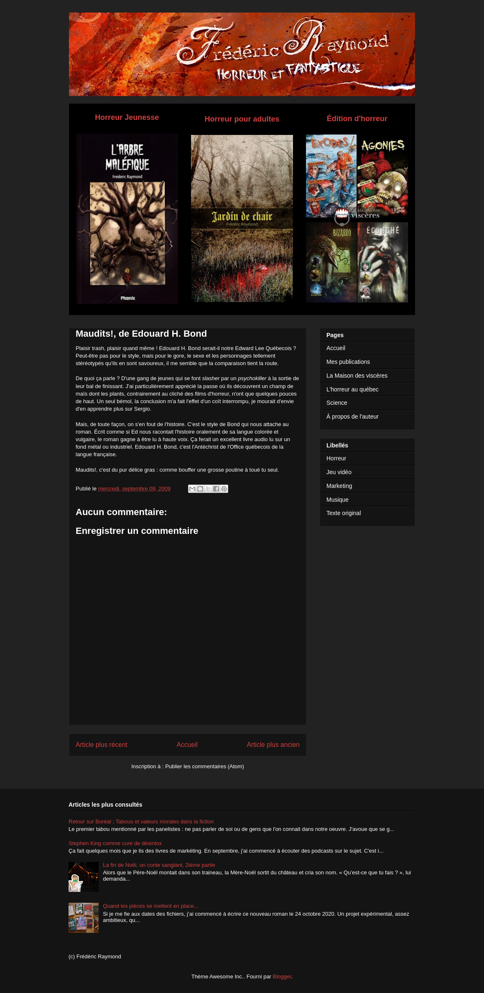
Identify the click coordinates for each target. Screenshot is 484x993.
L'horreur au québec (352, 389)
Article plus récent (101, 744)
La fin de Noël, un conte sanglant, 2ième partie (159, 865)
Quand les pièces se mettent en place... (150, 906)
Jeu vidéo (339, 472)
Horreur (336, 458)
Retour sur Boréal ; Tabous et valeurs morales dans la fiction (141, 821)
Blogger (282, 976)
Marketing (339, 486)
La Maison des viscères (356, 375)
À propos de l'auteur (352, 416)
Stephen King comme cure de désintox (115, 843)
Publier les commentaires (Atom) (204, 766)
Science (336, 402)
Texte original (343, 513)
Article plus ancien (273, 744)
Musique (337, 499)
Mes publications (348, 361)
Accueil (187, 744)
